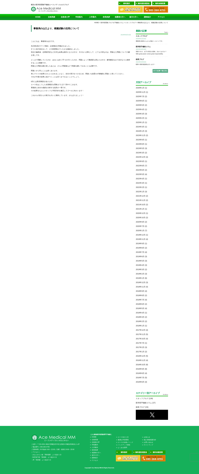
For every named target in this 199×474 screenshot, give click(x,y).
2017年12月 (140, 330)
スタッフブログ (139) (144, 398)
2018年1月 (140, 326)
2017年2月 (140, 347)
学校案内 (78, 17)
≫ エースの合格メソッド (124, 442)
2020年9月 (140, 222)
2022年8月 (140, 166)
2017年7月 (140, 343)
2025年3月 (140, 114)
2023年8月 (140, 144)
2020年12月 (140, 213)
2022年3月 (140, 183)
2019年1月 (140, 278)
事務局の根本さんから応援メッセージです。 (150, 41)
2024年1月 (140, 131)
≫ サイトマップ (147, 445)
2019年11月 (140, 239)
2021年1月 (140, 209)
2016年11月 (140, 360)
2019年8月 (140, 248)
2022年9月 (140, 161)
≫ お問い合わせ (147, 442)
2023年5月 (140, 148)
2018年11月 (140, 287)
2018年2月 (140, 321)
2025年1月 (140, 122)
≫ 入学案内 (94, 447)
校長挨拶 (106, 17)
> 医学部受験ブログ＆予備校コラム (111, 23)
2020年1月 (140, 230)
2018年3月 (140, 317)
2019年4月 (140, 265)
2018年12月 (140, 282)
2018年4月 (140, 313)
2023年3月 (140, 153)
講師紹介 (147, 17)
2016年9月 (140, 369)
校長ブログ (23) (142, 407)
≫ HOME (93, 437)
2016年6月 (140, 382)
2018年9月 (140, 291)
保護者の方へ (120, 17)
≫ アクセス (94, 460)
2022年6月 (140, 170)
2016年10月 (140, 365)
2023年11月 (140, 135)
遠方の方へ (133, 17)
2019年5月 (140, 261)
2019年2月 (140, 274)
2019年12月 (140, 235)
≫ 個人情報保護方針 (149, 440)
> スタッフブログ (130, 23)
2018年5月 (140, 308)
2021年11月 (140, 200)
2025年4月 (140, 109)
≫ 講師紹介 (94, 458)
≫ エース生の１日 (122, 437)
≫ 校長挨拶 (94, 450)
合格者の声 (65, 17)
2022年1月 (140, 192)
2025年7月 (140, 96)
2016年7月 (140, 378)
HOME (37, 17)
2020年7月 (140, 226)
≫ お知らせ (146, 437)
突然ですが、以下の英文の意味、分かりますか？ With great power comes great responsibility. (151, 53)
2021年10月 (140, 205)
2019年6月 (140, 256)
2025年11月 (140, 92)
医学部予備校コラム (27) (145, 403)
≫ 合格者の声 (94, 442)
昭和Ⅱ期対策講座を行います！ (145, 64)
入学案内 (92, 17)
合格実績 (51, 17)
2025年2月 (140, 118)
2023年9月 (140, 140)
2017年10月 (140, 339)
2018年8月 (140, 295)
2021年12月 (140, 196)
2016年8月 (140, 373)
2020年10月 (140, 218)
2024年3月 (140, 127)
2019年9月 (140, 243)
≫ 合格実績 (94, 440)
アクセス (161, 17)
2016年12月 (140, 356)
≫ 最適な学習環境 (122, 440)
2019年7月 (140, 252)
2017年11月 (140, 334)
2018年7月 (140, 300)
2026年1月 (140, 88)
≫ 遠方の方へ (94, 455)
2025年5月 (140, 105)
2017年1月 (140, 352)
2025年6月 (140, 101)
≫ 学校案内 (94, 445)
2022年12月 (140, 157)
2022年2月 (140, 187)
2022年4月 (140, 179)
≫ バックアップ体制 (123, 445)
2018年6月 (140, 304)
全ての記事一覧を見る (160, 70)
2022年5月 (140, 174)
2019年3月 (140, 269)
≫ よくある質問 (121, 447)
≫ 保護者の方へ (95, 453)
